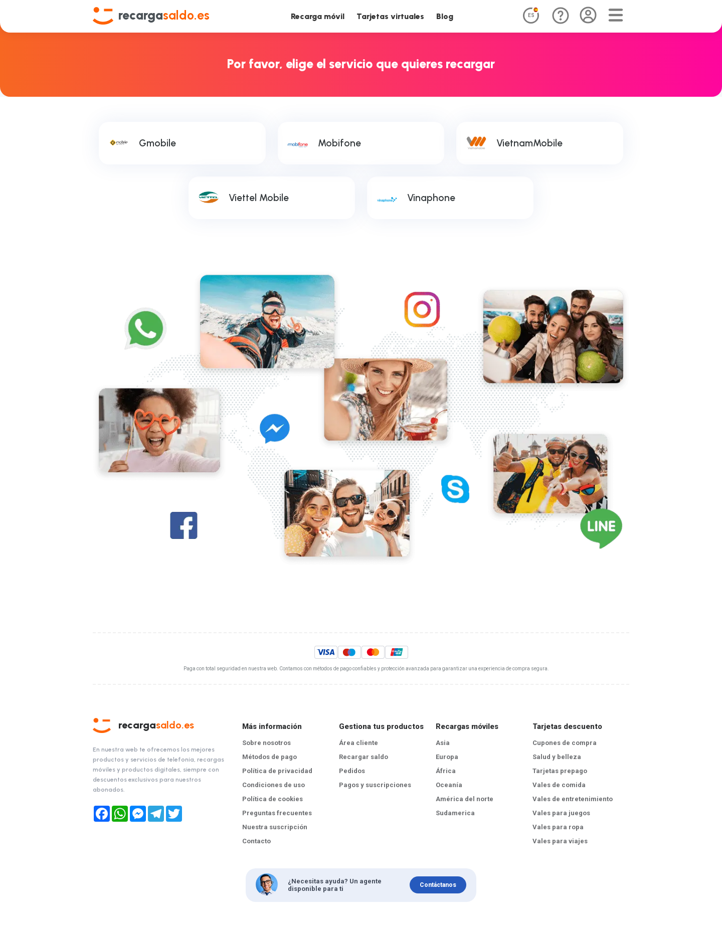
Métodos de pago (269, 757)
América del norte (464, 799)
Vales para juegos (561, 813)
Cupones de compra (564, 743)
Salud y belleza (556, 757)
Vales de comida (559, 785)
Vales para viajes (560, 841)
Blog (444, 16)
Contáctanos (438, 884)
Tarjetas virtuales (390, 16)
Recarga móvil (317, 16)
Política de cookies (272, 799)
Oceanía (449, 785)
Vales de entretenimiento (572, 799)
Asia (443, 743)
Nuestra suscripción (274, 827)
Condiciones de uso (273, 785)
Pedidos (352, 771)
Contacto (256, 841)
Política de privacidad (277, 771)
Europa (447, 757)
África (446, 771)
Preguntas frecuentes (277, 813)
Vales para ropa (558, 827)
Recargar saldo (363, 757)
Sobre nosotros (266, 743)
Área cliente (358, 743)
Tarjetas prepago (559, 771)
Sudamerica (455, 813)
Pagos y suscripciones (375, 785)
